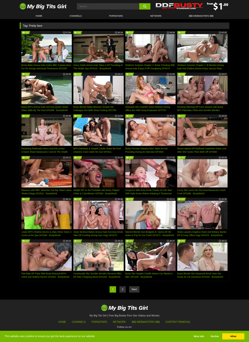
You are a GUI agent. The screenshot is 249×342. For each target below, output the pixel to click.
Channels (79, 322)
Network (156, 16)
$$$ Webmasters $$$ (146, 322)
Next (134, 289)
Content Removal (178, 322)
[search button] (144, 6)
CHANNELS (76, 16)
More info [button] (199, 336)
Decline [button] (215, 336)
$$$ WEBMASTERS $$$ (201, 16)
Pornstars (116, 16)
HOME (39, 16)
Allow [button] (233, 336)
